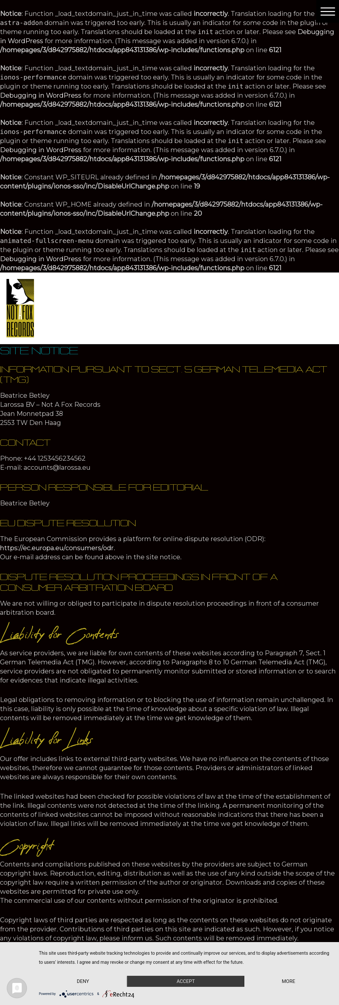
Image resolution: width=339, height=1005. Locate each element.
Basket (171, 319)
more (288, 981)
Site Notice (71, 319)
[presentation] (159, 297)
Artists (149, 297)
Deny (83, 981)
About (112, 297)
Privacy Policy (124, 319)
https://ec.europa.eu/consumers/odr (57, 548)
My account (258, 319)
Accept (186, 981)
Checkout (211, 319)
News (300, 297)
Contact (265, 297)
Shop (191, 297)
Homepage (71, 297)
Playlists (226, 297)
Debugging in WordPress (40, 95)
